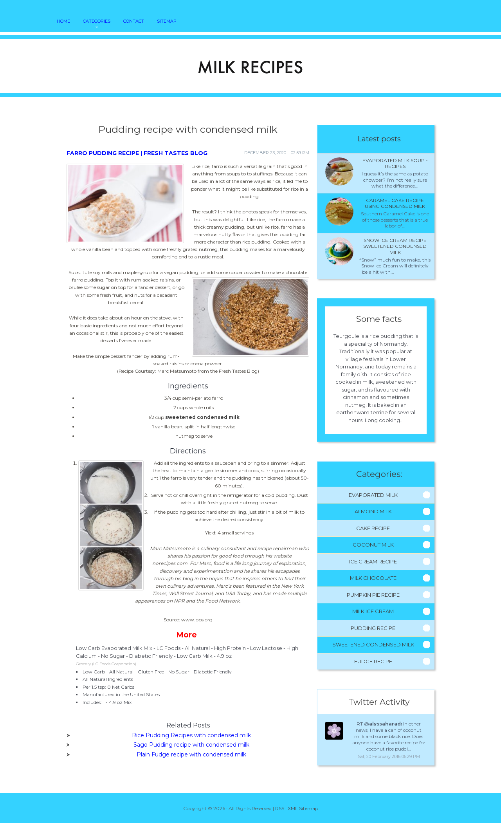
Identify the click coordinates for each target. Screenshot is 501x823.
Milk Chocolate (373, 578)
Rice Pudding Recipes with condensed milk (191, 735)
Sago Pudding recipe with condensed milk (191, 744)
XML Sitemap (303, 808)
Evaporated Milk (373, 495)
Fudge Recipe (373, 661)
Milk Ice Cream (373, 611)
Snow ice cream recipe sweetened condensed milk (395, 246)
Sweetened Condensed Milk (373, 644)
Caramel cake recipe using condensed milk (395, 203)
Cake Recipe (373, 528)
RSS (279, 808)
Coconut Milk (373, 544)
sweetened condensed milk (202, 417)
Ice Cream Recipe (373, 561)
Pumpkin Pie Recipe (373, 595)
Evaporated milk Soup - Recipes (395, 163)
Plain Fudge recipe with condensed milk (191, 754)
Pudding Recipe (373, 628)
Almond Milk (373, 511)
